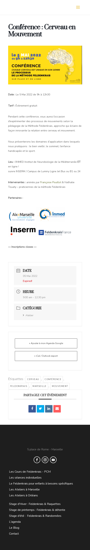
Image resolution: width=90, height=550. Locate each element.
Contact (14, 534)
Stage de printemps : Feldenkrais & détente (37, 510)
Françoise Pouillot (50, 182)
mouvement (60, 386)
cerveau (33, 379)
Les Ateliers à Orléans (23, 495)
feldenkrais (18, 386)
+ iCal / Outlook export (46, 355)
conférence (53, 379)
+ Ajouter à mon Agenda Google (46, 343)
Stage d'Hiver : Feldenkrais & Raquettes (35, 504)
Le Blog (14, 528)
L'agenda (15, 522)
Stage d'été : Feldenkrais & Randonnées (35, 516)
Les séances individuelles (25, 478)
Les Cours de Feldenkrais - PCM (30, 472)
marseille (40, 386)
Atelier (28, 315)
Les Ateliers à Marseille (24, 489)
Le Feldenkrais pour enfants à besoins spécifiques (41, 484)
